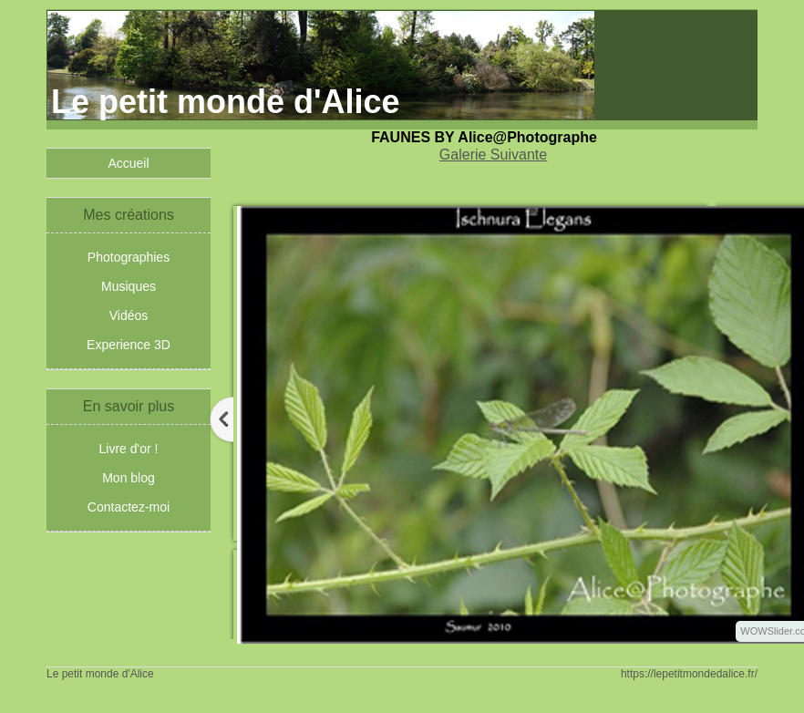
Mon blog (128, 477)
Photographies (129, 257)
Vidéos (129, 315)
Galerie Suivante (493, 154)
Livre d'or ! (129, 448)
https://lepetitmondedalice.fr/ (689, 673)
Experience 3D (128, 344)
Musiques (128, 286)
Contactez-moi (129, 507)
